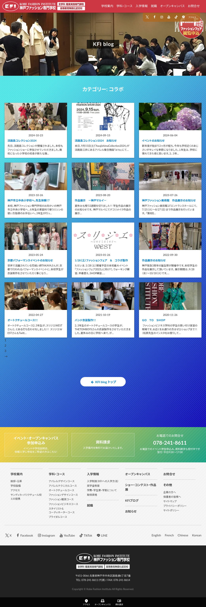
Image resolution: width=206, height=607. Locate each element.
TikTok (85, 535)
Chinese (183, 535)
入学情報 (142, 6)
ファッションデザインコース (63, 494)
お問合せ (194, 6)
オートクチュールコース (61, 490)
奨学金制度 (93, 485)
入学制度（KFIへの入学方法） (103, 481)
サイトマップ (170, 501)
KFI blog (103, 44)
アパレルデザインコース (61, 481)
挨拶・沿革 (16, 481)
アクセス (192, 17)
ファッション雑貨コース (61, 499)
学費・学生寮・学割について (102, 490)
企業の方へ (169, 492)
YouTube (67, 535)
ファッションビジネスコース (63, 504)
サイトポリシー (171, 510)
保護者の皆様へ (172, 496)
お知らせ (131, 511)
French (169, 535)
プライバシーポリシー (175, 505)
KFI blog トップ (103, 404)
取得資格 (92, 494)
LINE (101, 535)
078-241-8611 (170, 442)
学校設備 (15, 485)
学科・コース (124, 6)
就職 (154, 6)
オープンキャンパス (172, 6)
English (156, 535)
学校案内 (107, 6)
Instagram (46, 535)
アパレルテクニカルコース (63, 485)
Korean (196, 535)
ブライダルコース (58, 516)
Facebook (24, 535)
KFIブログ (132, 500)
